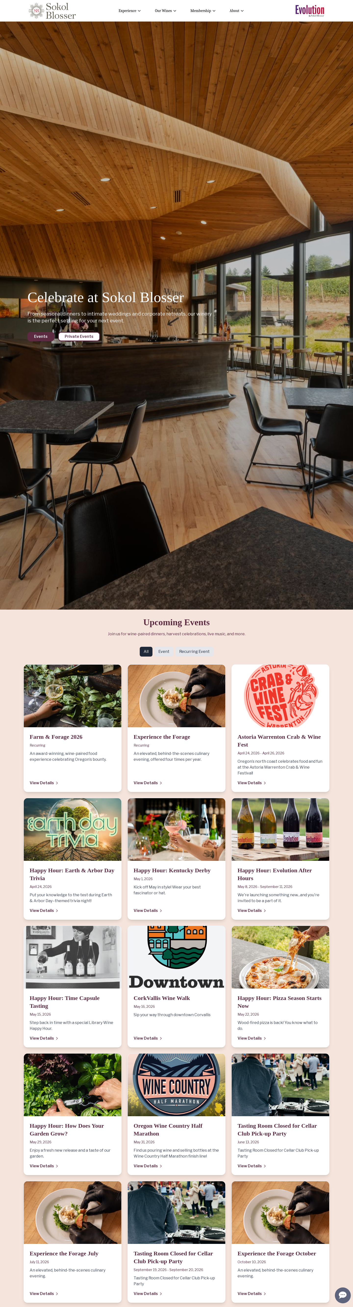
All (146, 651)
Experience (130, 11)
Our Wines (166, 11)
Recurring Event (194, 651)
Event (163, 651)
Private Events (79, 336)
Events (41, 336)
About (237, 11)
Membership (203, 11)
